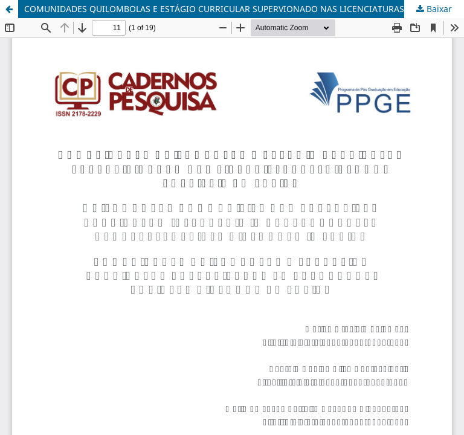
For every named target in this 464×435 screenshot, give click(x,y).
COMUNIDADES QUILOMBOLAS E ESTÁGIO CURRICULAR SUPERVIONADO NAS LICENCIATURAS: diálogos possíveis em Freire (244, 8)
